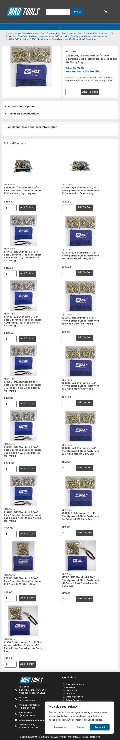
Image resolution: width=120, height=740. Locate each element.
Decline (80, 727)
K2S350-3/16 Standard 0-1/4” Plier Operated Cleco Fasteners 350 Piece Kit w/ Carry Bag (80, 320)
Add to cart (90, 92)
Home (9, 33)
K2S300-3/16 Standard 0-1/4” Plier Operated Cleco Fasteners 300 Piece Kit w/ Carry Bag (80, 385)
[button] (60, 26)
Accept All (100, 727)
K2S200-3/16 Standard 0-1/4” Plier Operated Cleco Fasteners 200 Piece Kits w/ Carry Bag (80, 450)
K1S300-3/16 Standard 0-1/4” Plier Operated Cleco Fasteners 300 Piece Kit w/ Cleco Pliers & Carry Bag (22, 451)
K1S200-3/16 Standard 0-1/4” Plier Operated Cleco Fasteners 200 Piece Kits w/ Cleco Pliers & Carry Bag (22, 516)
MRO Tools (70, 51)
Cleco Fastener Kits (50, 33)
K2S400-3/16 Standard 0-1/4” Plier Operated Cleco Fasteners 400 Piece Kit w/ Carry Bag (80, 255)
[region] (79, 718)
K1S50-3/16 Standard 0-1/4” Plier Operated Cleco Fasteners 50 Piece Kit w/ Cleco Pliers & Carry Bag (23, 647)
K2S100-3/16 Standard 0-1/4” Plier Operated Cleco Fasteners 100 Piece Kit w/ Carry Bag (22, 581)
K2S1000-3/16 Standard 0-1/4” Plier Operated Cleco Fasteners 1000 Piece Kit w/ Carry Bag (22, 190)
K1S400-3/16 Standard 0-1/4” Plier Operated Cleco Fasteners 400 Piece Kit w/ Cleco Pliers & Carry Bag (22, 321)
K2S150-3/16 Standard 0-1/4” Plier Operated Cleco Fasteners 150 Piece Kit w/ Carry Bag (80, 516)
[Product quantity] (71, 92)
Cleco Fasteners (30, 33)
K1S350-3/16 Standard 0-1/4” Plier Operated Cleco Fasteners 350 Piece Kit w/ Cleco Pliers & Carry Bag (22, 386)
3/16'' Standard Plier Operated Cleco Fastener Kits (80, 36)
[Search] (58, 11)
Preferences (60, 727)
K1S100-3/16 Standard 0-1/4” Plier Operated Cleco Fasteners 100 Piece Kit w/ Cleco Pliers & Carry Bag (80, 582)
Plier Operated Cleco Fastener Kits (79, 33)
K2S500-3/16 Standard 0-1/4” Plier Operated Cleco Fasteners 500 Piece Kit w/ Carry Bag (80, 190)
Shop (17, 33)
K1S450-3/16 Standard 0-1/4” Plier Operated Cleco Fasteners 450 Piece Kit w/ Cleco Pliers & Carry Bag (22, 256)
